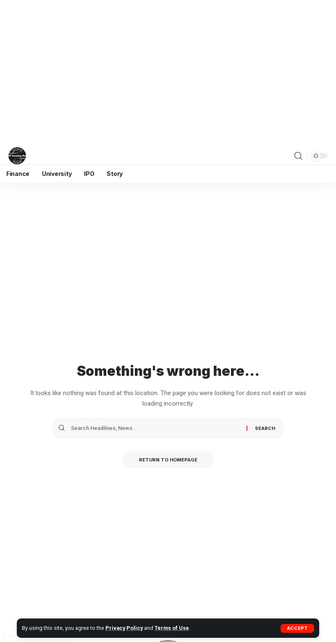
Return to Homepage (168, 460)
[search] (298, 155)
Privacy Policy (124, 628)
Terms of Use (172, 628)
